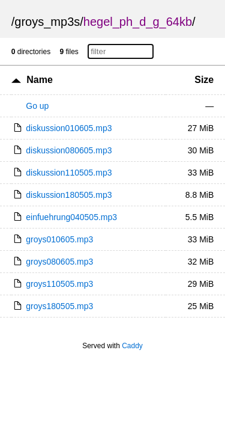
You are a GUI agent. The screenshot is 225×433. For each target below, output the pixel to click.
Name (39, 80)
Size (204, 80)
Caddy (132, 346)
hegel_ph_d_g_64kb (137, 21)
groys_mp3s (47, 21)
